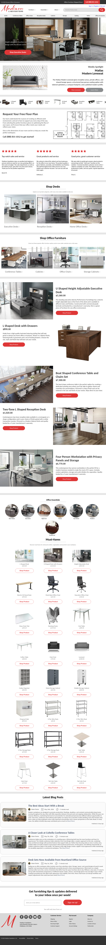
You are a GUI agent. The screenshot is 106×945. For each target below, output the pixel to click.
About (56, 10)
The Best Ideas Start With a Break (46, 805)
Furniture (32, 10)
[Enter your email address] (42, 903)
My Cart (102, 6)
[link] (0, 102)
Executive (28, 517)
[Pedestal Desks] (45, 102)
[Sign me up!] (72, 902)
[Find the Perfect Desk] (82, 10)
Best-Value (12, 517)
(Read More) (71, 821)
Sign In (91, 6)
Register (96, 6)
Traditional (52, 534)
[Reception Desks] (79, 102)
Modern (92, 517)
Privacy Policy (30, 938)
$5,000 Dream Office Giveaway (10, 2)
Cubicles (53, 15)
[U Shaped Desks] (10, 102)
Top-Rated (76, 517)
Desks (5, 15)
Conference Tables (17, 15)
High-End (44, 517)
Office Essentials (53, 500)
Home (60, 517)
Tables (88, 15)
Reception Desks (41, 15)
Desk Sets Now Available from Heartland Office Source (57, 859)
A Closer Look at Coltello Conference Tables (51, 832)
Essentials (44, 10)
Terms (36, 938)
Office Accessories (100, 15)
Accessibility (22, 938)
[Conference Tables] (96, 102)
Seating (76, 15)
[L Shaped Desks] (28, 102)
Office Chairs (29, 15)
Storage (65, 15)
